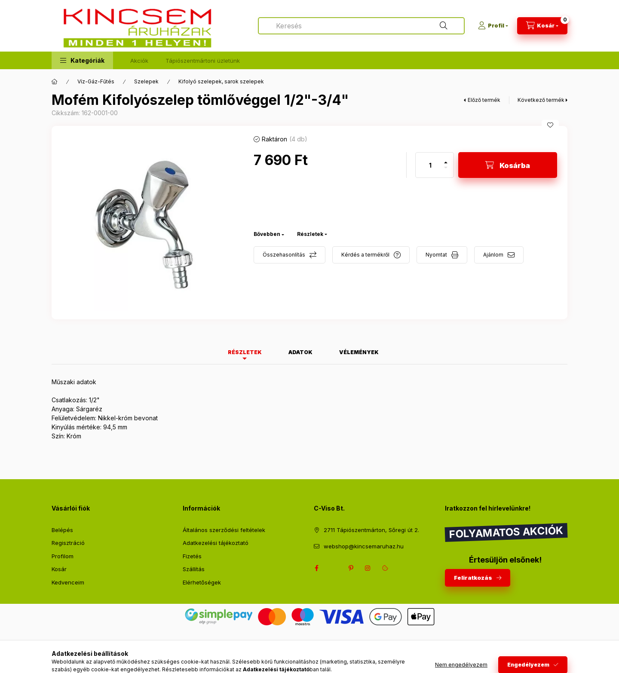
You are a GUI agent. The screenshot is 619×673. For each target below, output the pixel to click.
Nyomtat (436, 254)
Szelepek (146, 81)
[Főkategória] (55, 82)
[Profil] (493, 25)
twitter (333, 568)
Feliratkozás (473, 577)
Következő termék (541, 100)
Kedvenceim (68, 582)
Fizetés (192, 556)
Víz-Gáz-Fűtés (95, 81)
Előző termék (484, 100)
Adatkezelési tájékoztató (215, 542)
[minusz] (445, 171)
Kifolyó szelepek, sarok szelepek (221, 81)
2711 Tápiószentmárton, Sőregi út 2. (371, 529)
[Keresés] (443, 26)
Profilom (63, 556)
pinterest (350, 568)
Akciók (139, 60)
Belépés (62, 529)
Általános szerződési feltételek (224, 529)
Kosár (59, 569)
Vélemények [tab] (359, 352)
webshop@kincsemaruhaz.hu (364, 546)
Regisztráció (68, 542)
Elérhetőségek (202, 582)
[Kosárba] (507, 165)
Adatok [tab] (300, 352)
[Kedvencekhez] (550, 125)
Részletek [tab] (245, 352)
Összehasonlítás (284, 254)
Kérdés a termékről (365, 254)
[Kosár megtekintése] (542, 25)
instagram (368, 568)
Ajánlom (493, 254)
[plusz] (445, 159)
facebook (316, 568)
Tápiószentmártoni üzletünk (202, 60)
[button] (82, 60)
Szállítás (194, 569)
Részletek (310, 234)
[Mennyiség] (430, 165)
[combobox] (361, 25)
